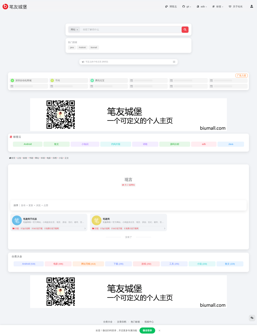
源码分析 (174, 144)
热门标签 (135, 321)
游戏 (146, 263)
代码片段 (115, 144)
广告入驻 (241, 75)
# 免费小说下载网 (52, 228)
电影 (58, 263)
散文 (56, 144)
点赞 (46, 205)
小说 (16, 228)
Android (82, 47)
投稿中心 (149, 321)
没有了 (128, 237)
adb (204, 144)
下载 (118, 263)
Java (230, 144)
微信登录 (147, 330)
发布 (23, 205)
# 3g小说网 (25, 228)
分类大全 (107, 321)
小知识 (85, 144)
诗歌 (145, 144)
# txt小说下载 (37, 228)
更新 (31, 205)
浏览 (38, 205)
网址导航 (88, 263)
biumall (94, 47)
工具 (174, 263)
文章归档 (121, 321)
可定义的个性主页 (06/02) (97, 62)
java (72, 47)
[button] (74, 29)
